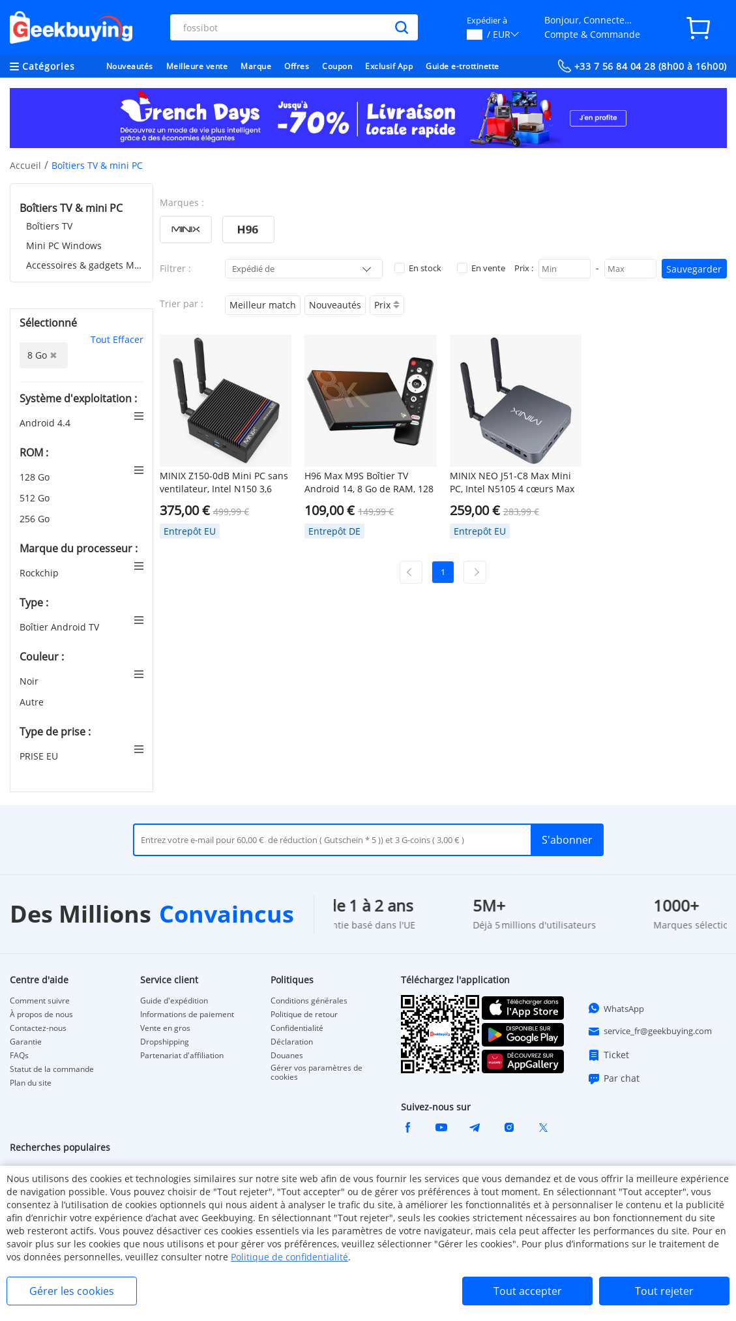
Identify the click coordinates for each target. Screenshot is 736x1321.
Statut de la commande (52, 1069)
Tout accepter (527, 1291)
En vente (481, 268)
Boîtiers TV (49, 226)
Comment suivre (40, 1000)
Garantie (26, 1041)
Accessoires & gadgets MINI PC (84, 265)
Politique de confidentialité (289, 1257)
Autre (33, 702)
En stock (417, 268)
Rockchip (40, 573)
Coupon (337, 66)
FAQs (19, 1055)
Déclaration (292, 1041)
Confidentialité (297, 1028)
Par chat (613, 1078)
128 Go (36, 477)
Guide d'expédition (174, 1000)
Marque (256, 66)
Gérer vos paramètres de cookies (316, 1072)
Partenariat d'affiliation (182, 1055)
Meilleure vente (197, 66)
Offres (296, 66)
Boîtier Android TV (61, 627)
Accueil (25, 165)
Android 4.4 (46, 423)
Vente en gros (165, 1028)
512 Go (36, 498)
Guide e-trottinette (462, 66)
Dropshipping (164, 1041)
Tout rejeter (664, 1291)
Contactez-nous (38, 1028)
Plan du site (31, 1083)
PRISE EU (40, 756)
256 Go (36, 518)
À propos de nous (41, 1014)
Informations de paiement (187, 1014)
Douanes (287, 1055)
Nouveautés (129, 66)
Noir (30, 681)
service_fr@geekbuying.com (649, 1031)
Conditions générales (309, 1000)
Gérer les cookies (71, 1291)
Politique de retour (304, 1014)
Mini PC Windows (64, 245)
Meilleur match (262, 305)
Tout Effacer (117, 339)
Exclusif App (389, 66)
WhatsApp (615, 1008)
